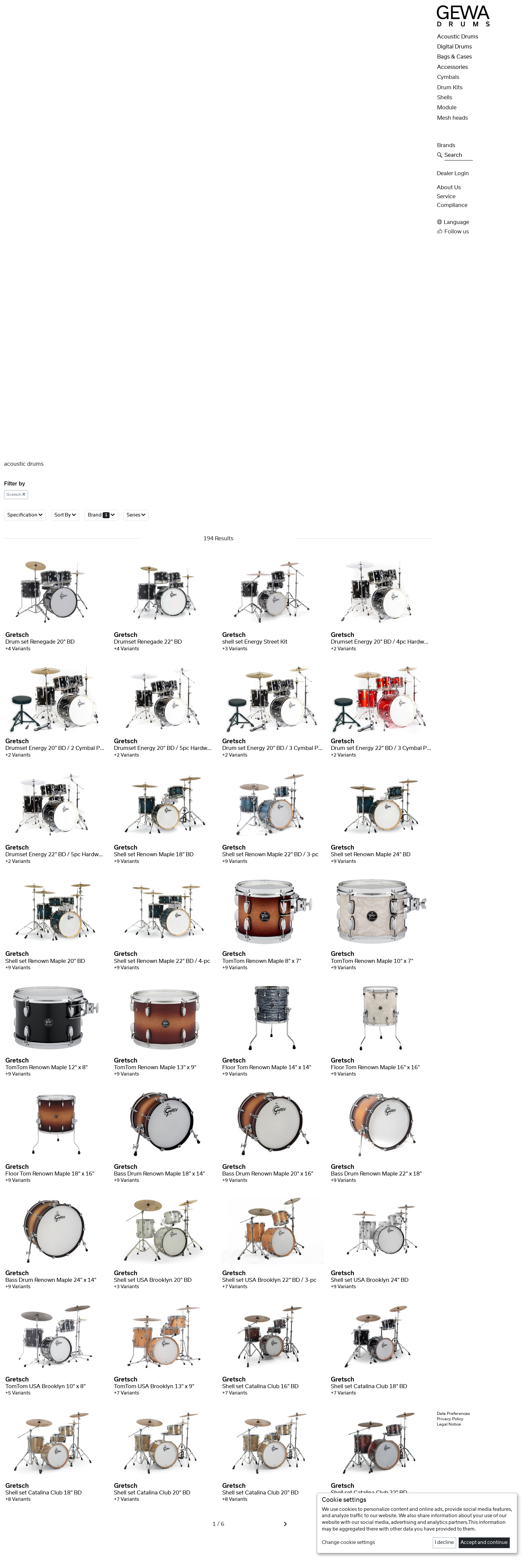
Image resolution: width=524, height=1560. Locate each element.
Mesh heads (452, 118)
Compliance (452, 205)
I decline (444, 1542)
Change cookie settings (348, 1542)
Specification (24, 515)
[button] (478, 222)
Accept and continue (484, 1542)
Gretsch (15, 494)
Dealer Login (453, 173)
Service (446, 196)
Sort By (65, 515)
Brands (446, 145)
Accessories (452, 67)
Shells (444, 97)
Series (136, 515)
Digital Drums (454, 46)
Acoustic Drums (457, 36)
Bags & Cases (454, 57)
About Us (449, 187)
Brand (101, 515)
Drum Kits (450, 87)
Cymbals (448, 77)
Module (446, 107)
